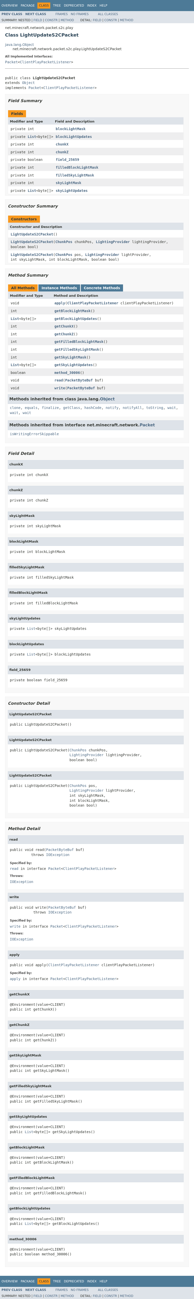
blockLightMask (71, 129)
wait (171, 408)
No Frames (80, 14)
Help (103, 5)
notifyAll (132, 408)
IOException (57, 855)
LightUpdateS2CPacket (32, 234)
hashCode (92, 408)
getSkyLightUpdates (74, 365)
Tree (57, 5)
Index (92, 5)
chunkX (62, 144)
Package (28, 5)
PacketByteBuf (79, 380)
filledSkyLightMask (75, 175)
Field (37, 20)
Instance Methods (59, 288)
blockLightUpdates (74, 137)
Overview (10, 5)
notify (112, 408)
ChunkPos (63, 242)
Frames (62, 14)
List (32, 137)
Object (28, 83)
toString (154, 408)
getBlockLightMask (73, 311)
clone (15, 408)
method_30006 (67, 373)
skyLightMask (68, 183)
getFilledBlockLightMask (79, 342)
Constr (51, 20)
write (60, 388)
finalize (50, 408)
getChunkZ (64, 334)
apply (60, 303)
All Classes (108, 14)
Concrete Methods (102, 288)
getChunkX (64, 326)
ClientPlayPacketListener (45, 62)
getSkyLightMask (70, 357)
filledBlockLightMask (77, 167)
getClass (71, 408)
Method (67, 20)
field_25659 (67, 160)
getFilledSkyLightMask (77, 349)
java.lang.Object (19, 45)
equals (31, 408)
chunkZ (62, 152)
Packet (11, 62)
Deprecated (74, 5)
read (59, 380)
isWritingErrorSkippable (34, 434)
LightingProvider (113, 242)
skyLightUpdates (72, 191)
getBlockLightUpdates (76, 319)
